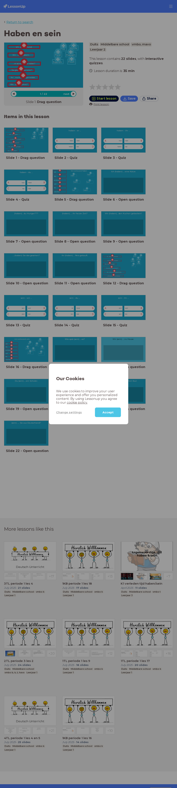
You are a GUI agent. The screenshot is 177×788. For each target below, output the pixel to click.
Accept (108, 412)
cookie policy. (77, 402)
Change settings (69, 412)
